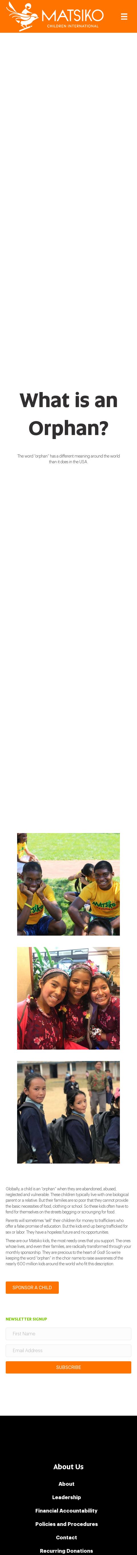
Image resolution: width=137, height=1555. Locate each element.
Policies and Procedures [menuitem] (66, 1524)
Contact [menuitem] (66, 1537)
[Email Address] (68, 1350)
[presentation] (49, 1389)
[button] (68, 1367)
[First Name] (68, 1334)
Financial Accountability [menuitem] (66, 1510)
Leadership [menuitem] (66, 1497)
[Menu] (124, 16)
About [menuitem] (66, 1484)
